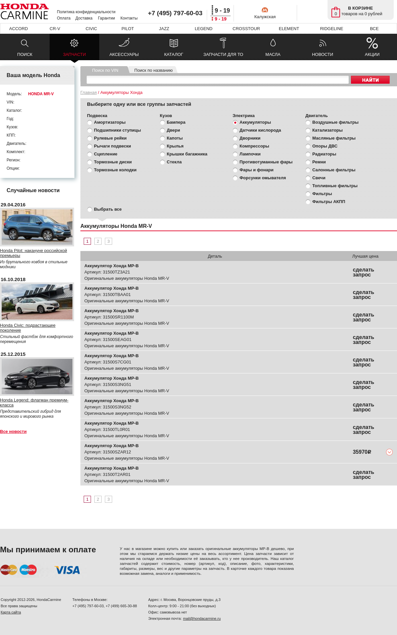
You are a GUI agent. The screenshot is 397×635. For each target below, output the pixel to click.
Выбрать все (108, 209)
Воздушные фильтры (335, 122)
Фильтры (322, 193)
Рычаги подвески (112, 146)
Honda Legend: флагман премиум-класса (34, 402)
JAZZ (164, 28)
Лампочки (250, 153)
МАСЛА (272, 54)
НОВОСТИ (322, 54)
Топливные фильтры (335, 185)
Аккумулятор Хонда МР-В (111, 265)
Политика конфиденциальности (86, 12)
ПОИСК (24, 54)
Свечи (319, 177)
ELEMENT (289, 28)
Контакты (129, 18)
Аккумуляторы (255, 122)
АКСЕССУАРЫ (124, 54)
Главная (88, 92)
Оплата (63, 18)
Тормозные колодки (115, 169)
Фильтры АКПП (328, 201)
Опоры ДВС (324, 146)
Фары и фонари (257, 169)
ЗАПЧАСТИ (74, 56)
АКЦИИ (372, 54)
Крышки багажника (187, 153)
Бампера (176, 122)
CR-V (55, 28)
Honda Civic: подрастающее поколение (28, 328)
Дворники (250, 138)
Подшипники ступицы (117, 130)
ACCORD (18, 28)
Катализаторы (327, 130)
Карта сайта (11, 612)
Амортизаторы (110, 122)
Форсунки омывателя (263, 177)
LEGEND (203, 28)
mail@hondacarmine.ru (202, 618)
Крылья (175, 146)
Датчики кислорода (260, 130)
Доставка (84, 18)
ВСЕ (374, 28)
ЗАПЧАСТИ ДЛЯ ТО (223, 54)
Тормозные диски (113, 161)
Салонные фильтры (333, 169)
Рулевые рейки (110, 138)
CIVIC (91, 28)
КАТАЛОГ (173, 54)
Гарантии (106, 18)
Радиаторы (324, 153)
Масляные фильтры (334, 138)
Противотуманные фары (266, 161)
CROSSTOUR (246, 28)
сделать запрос (363, 272)
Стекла (174, 161)
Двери (173, 130)
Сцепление (105, 153)
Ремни (319, 161)
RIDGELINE (331, 28)
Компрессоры (254, 146)
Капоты (175, 138)
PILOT (127, 28)
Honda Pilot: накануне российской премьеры (33, 253)
